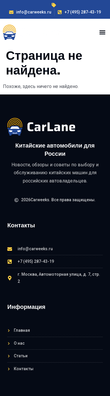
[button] (102, 32)
